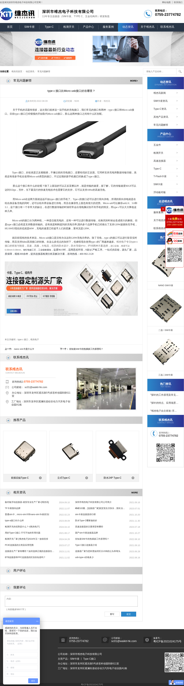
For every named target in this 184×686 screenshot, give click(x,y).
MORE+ (134, 80)
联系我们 (178, 2)
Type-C (49, 26)
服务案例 (108, 26)
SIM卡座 (29, 26)
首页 (10, 26)
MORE (134, 492)
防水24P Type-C (112, 477)
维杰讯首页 (17, 71)
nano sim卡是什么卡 (24, 349)
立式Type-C (63, 477)
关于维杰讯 (147, 26)
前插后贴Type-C (20, 477)
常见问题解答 (43, 71)
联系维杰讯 (167, 26)
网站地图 (166, 2)
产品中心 (88, 26)
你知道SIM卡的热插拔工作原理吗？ (86, 349)
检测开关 (68, 26)
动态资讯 (127, 26)
